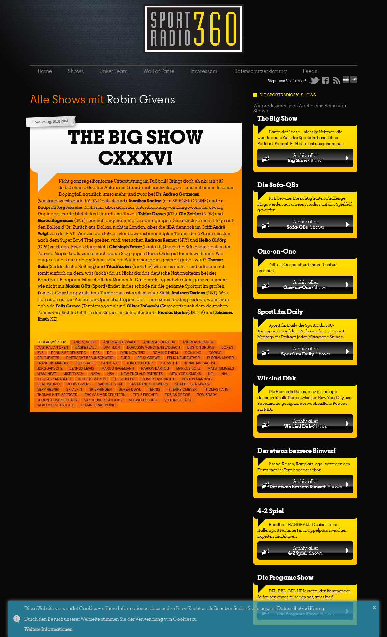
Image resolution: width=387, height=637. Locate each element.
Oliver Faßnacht (158, 379)
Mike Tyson (74, 374)
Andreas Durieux (159, 342)
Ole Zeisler (123, 379)
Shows (76, 71)
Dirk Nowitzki (132, 353)
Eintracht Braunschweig (90, 358)
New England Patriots (142, 374)
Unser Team (113, 71)
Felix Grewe (148, 358)
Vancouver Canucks (103, 400)
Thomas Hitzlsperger (57, 395)
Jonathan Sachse (200, 363)
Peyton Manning (197, 379)
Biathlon (112, 347)
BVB (40, 353)
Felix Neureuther (183, 358)
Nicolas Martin (92, 379)
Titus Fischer (145, 395)
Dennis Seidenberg (68, 353)
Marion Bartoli (155, 368)
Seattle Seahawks (192, 384)
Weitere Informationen (48, 629)
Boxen (227, 347)
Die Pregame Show (285, 577)
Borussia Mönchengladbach (153, 347)
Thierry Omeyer (182, 389)
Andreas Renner (197, 342)
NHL (224, 374)
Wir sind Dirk (276, 378)
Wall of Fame (158, 71)
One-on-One (276, 251)
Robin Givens (78, 384)
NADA (95, 374)
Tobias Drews (177, 395)
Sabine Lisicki (110, 384)
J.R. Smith (168, 363)
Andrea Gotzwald (119, 342)
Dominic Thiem (165, 353)
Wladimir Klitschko (55, 405)
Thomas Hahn (216, 389)
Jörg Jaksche (50, 368)
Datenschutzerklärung (260, 71)
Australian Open (52, 347)
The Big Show (277, 118)
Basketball (85, 347)
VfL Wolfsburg (143, 400)
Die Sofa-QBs (277, 184)
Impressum (203, 71)
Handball (109, 363)
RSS (336, 80)
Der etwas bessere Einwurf (296, 450)
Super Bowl (130, 389)
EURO (125, 358)
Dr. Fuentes (48, 358)
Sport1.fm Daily (280, 311)
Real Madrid (48, 384)
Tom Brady (207, 395)
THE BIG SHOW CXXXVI (135, 147)
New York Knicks (185, 374)
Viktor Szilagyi (178, 400)
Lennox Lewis (82, 368)
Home (45, 71)
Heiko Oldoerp (139, 363)
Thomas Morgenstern (105, 395)
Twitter (314, 80)
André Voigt (84, 342)
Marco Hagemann (118, 368)
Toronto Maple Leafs (57, 400)
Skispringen (100, 389)
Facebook (325, 80)
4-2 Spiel (270, 511)
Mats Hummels (221, 368)
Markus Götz (188, 368)
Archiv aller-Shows (305, 158)
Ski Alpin (74, 389)
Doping (215, 353)
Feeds (310, 71)
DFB (96, 353)
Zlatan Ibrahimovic (97, 405)
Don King (193, 353)
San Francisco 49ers (148, 384)
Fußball (85, 363)
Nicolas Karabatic (54, 379)
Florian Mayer (220, 358)
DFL (110, 353)
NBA (110, 374)
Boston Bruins (201, 347)
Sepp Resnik (48, 389)
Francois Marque (53, 363)
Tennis (154, 389)
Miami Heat (46, 374)
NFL (211, 374)
